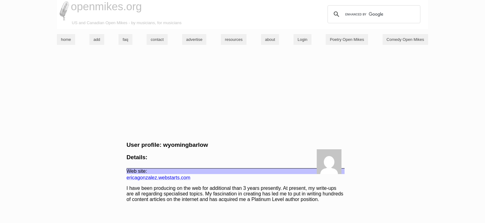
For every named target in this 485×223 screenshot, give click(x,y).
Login (302, 39)
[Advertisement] (242, 93)
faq (125, 39)
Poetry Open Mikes (347, 39)
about (270, 39)
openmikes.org (106, 6)
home (66, 39)
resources (233, 39)
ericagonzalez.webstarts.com (158, 177)
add (96, 39)
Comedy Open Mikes (405, 39)
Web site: (137, 171)
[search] (373, 14)
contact (157, 39)
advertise (194, 39)
